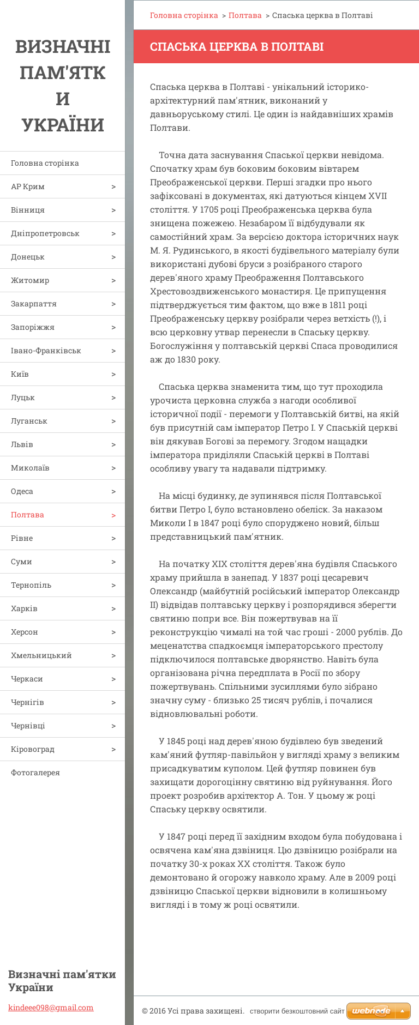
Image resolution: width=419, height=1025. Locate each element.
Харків (24, 608)
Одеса (22, 491)
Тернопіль (31, 585)
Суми (21, 561)
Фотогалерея (35, 772)
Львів (22, 444)
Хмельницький (41, 655)
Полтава (27, 514)
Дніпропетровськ (45, 233)
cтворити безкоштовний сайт (297, 1011)
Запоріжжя (33, 327)
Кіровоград (33, 749)
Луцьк (23, 397)
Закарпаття (34, 303)
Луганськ (29, 420)
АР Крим (28, 186)
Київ (20, 374)
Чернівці (28, 725)
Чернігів (27, 702)
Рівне (22, 538)
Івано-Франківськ (46, 350)
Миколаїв (30, 467)
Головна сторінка (45, 163)
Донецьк (28, 256)
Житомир (30, 280)
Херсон (24, 631)
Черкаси (27, 678)
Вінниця (28, 209)
